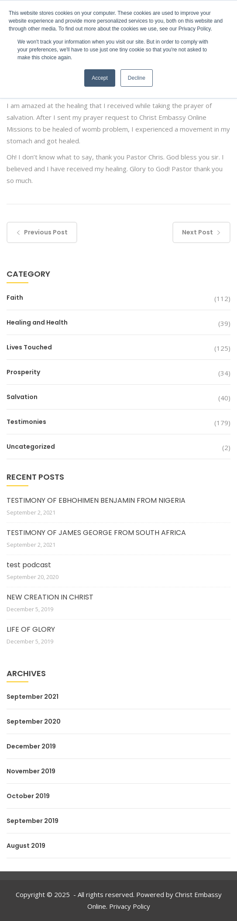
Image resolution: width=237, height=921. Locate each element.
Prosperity (23, 372)
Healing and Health (37, 322)
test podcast (29, 565)
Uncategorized (31, 446)
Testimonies (26, 421)
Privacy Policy (129, 906)
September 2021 (32, 696)
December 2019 (31, 746)
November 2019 (31, 771)
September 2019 (32, 820)
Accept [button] (100, 78)
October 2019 (28, 796)
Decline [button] (136, 78)
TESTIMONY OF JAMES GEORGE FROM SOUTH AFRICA (96, 533)
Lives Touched (29, 347)
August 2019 (26, 845)
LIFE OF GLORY (31, 629)
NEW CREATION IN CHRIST (50, 597)
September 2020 (34, 721)
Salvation (22, 397)
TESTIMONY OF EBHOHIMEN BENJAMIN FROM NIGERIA (96, 500)
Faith (15, 297)
